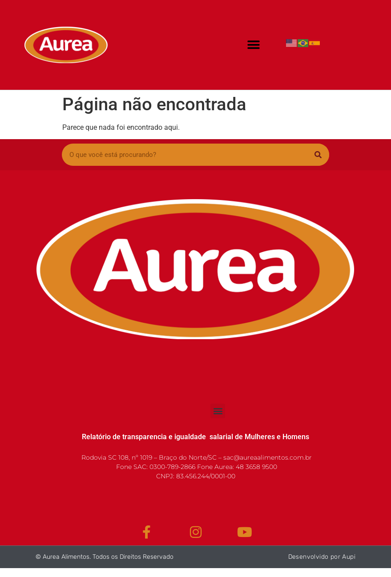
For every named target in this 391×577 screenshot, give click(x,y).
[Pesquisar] (318, 155)
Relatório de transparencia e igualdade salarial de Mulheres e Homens (195, 437)
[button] (253, 45)
